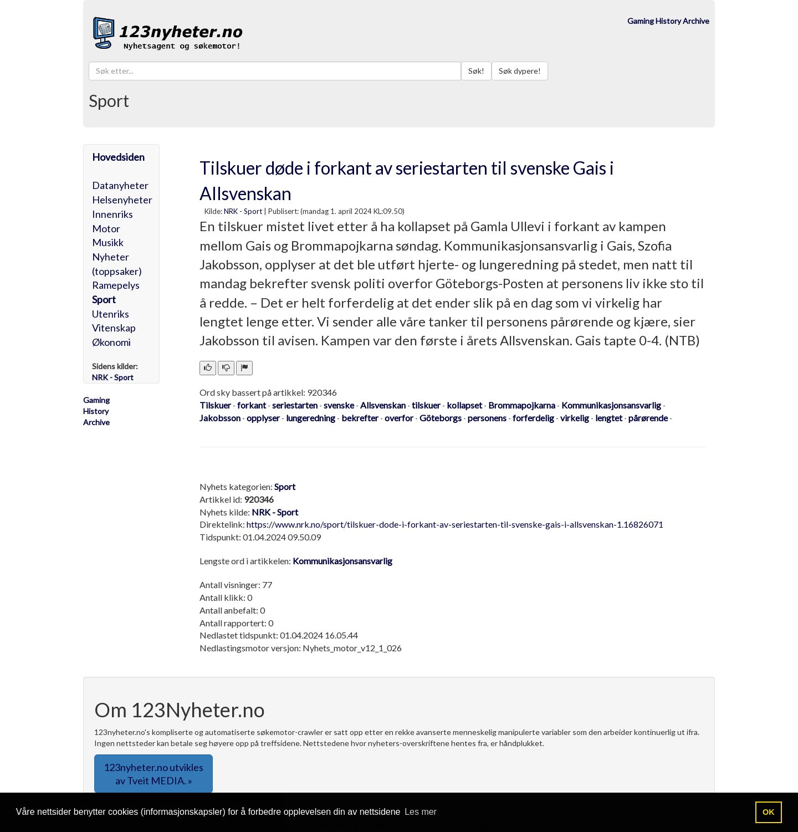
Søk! (476, 70)
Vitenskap (114, 327)
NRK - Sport (243, 211)
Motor (106, 228)
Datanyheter (120, 185)
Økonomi (111, 342)
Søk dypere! (520, 70)
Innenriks (112, 214)
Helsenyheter (122, 199)
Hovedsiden (118, 157)
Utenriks (110, 314)
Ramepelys (116, 285)
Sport (104, 299)
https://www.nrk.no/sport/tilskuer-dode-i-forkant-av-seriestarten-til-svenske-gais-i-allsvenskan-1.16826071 (455, 524)
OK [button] (769, 812)
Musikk (108, 242)
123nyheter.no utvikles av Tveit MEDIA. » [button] (153, 774)
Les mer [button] (421, 811)
